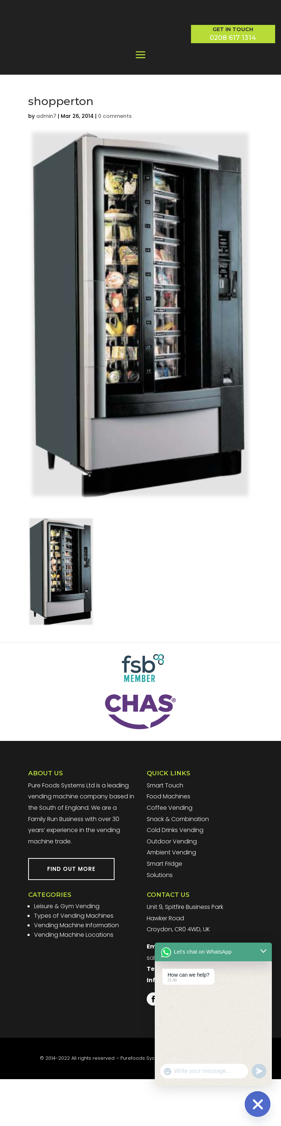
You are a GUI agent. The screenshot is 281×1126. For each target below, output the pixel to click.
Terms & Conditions (217, 1105)
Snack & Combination (178, 866)
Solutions (160, 922)
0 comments (115, 163)
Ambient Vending (171, 899)
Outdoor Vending (172, 888)
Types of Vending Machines (73, 962)
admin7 (46, 163)
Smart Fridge (164, 910)
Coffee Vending (169, 854)
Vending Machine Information (76, 972)
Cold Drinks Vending (175, 877)
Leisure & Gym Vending (67, 953)
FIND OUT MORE (71, 916)
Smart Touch (165, 832)
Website (180, 1105)
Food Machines (168, 843)
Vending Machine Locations (73, 981)
